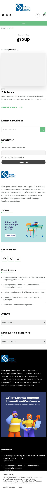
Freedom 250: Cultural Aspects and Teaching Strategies (22, 298)
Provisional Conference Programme (19, 305)
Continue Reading (9, 107)
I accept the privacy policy (12, 157)
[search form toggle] (38, 15)
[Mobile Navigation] (23, 23)
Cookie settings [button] (9, 487)
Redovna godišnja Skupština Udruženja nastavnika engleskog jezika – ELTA (24, 278)
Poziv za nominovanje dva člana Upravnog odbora (24, 292)
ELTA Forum (7, 92)
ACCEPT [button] (20, 487)
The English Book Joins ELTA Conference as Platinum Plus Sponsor (21, 286)
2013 (3, 89)
